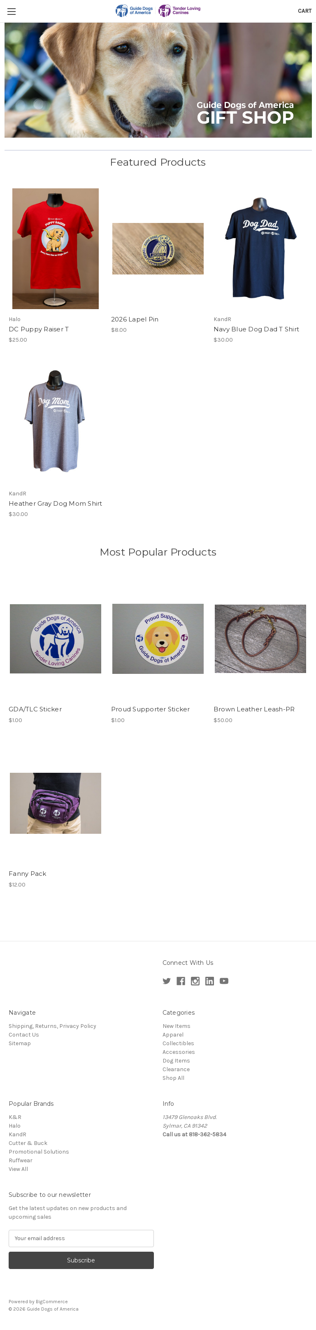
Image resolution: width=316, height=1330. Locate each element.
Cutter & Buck (28, 1143)
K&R (15, 1117)
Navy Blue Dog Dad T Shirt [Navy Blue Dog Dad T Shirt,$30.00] (256, 329)
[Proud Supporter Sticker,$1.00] (158, 639)
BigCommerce (52, 1301)
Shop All (173, 1077)
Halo (15, 1125)
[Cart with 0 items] (304, 11)
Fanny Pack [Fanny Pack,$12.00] (27, 873)
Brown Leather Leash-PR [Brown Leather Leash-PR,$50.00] (254, 709)
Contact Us (24, 1034)
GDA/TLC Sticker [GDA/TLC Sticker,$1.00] (35, 709)
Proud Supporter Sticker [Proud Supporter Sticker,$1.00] (150, 709)
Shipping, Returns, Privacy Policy (52, 1026)
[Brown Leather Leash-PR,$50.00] (260, 639)
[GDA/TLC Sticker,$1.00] (55, 639)
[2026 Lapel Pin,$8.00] (158, 248)
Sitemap (20, 1043)
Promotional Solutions (39, 1151)
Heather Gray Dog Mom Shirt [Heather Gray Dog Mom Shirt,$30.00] (55, 503)
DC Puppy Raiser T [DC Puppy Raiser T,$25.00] (39, 329)
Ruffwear (21, 1160)
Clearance (176, 1069)
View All (18, 1169)
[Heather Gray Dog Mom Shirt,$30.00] (55, 423)
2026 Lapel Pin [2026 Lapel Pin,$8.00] (135, 319)
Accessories (179, 1052)
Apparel (173, 1034)
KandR (17, 1134)
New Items (177, 1026)
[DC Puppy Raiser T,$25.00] (55, 248)
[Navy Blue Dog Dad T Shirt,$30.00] (260, 248)
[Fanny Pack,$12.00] (55, 803)
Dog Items (176, 1060)
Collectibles (178, 1043)
